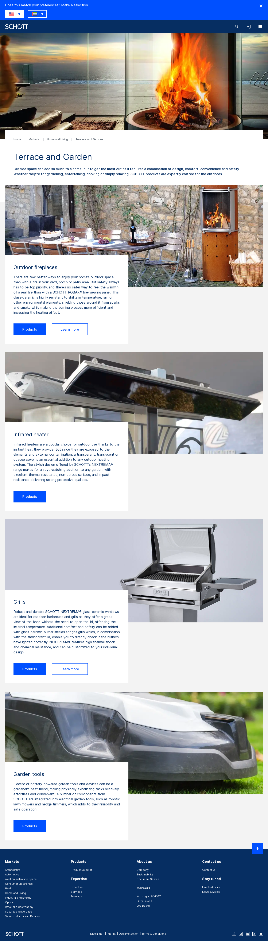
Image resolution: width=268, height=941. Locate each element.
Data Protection (128, 933)
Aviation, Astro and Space (21, 879)
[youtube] (261, 934)
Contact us (208, 869)
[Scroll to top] (257, 848)
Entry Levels (144, 901)
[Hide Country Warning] (261, 5)
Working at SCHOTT (149, 896)
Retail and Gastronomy (19, 907)
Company (143, 869)
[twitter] (254, 934)
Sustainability (145, 874)
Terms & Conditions (154, 933)
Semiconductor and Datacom (23, 916)
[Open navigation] (260, 26)
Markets (34, 139)
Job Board (143, 905)
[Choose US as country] (14, 14)
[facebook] (234, 934)
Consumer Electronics (19, 883)
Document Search (148, 879)
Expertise (77, 887)
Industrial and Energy (18, 897)
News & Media (211, 891)
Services (76, 891)
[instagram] (241, 934)
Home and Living (58, 139)
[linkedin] (247, 934)
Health (9, 888)
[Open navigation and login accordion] (248, 26)
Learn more (70, 329)
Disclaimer (97, 933)
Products (29, 329)
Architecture (12, 869)
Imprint (111, 933)
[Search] (236, 26)
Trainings (76, 896)
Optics (9, 902)
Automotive (12, 874)
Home (17, 139)
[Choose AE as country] (37, 14)
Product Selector (81, 869)
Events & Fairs (211, 887)
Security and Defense (18, 911)
